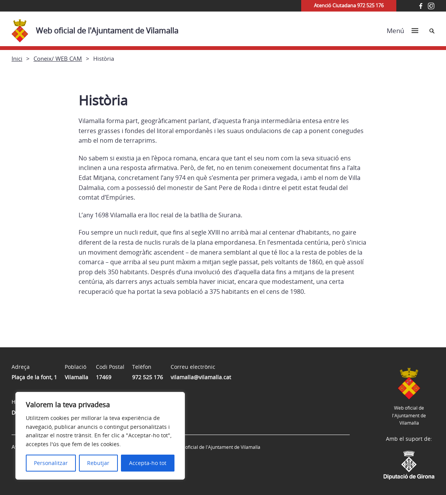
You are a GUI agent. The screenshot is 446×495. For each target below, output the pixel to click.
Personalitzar (51, 463)
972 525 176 (147, 377)
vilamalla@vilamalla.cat (201, 377)
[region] (100, 436)
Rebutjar (98, 463)
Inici (17, 58)
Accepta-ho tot (147, 463)
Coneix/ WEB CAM (58, 58)
